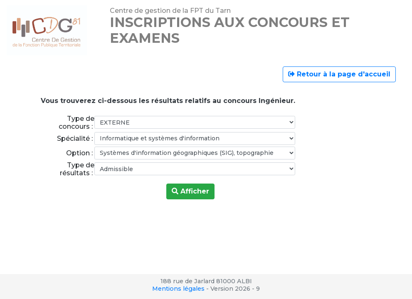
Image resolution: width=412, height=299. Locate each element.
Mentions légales (178, 288)
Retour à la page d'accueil (339, 74)
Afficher (190, 191)
